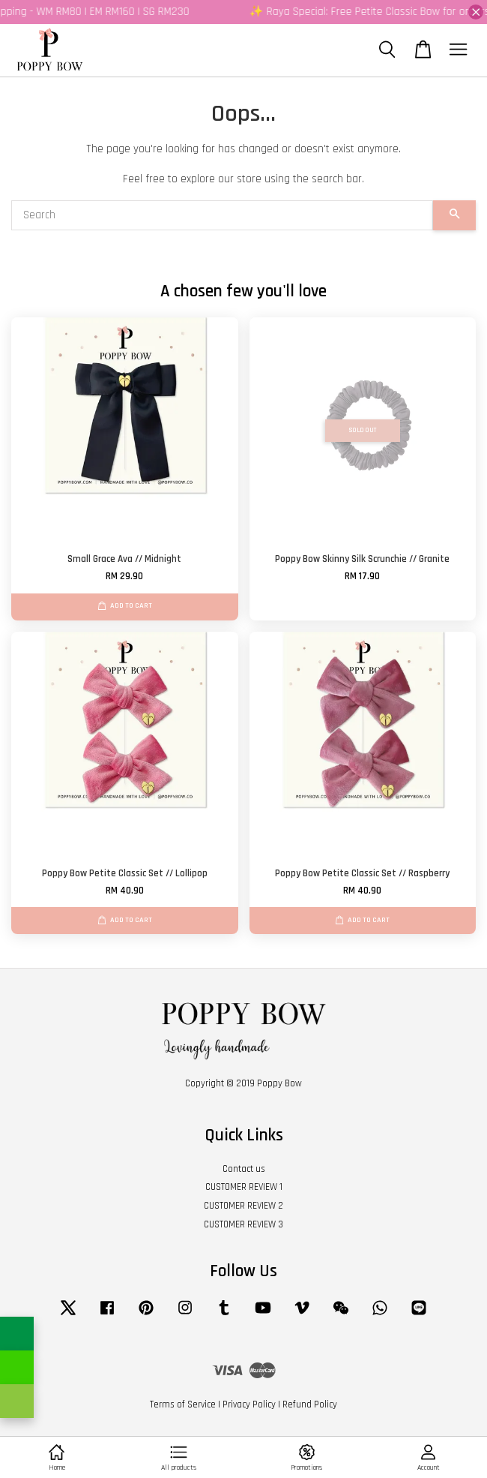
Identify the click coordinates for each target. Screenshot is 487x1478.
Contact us (244, 1169)
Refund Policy (309, 1404)
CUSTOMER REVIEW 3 (243, 1224)
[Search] (222, 215)
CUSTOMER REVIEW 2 (243, 1206)
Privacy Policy (249, 1404)
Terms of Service (183, 1404)
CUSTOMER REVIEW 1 (243, 1187)
